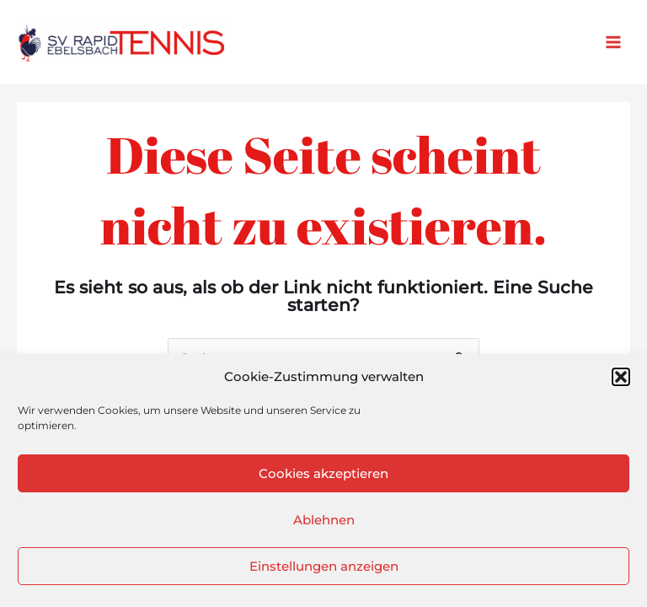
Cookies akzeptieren (323, 473)
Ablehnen (324, 520)
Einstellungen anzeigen (323, 566)
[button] (620, 376)
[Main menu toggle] (613, 42)
